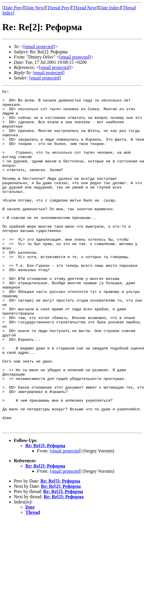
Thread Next (84, 7)
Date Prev (13, 7)
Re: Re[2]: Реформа (45, 513)
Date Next (34, 7)
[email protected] (65, 518)
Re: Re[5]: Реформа (60, 548)
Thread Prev (58, 7)
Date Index (109, 7)
